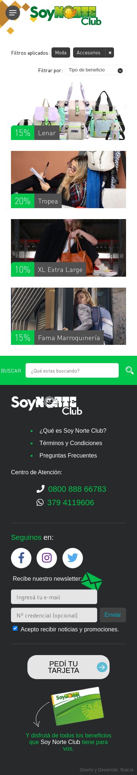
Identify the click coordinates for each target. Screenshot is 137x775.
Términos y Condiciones (70, 443)
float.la (127, 769)
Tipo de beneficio (87, 70)
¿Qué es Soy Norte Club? (72, 431)
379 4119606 (65, 502)
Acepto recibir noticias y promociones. (70, 629)
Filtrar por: (50, 70)
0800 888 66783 (71, 489)
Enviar (112, 615)
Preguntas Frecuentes (68, 455)
